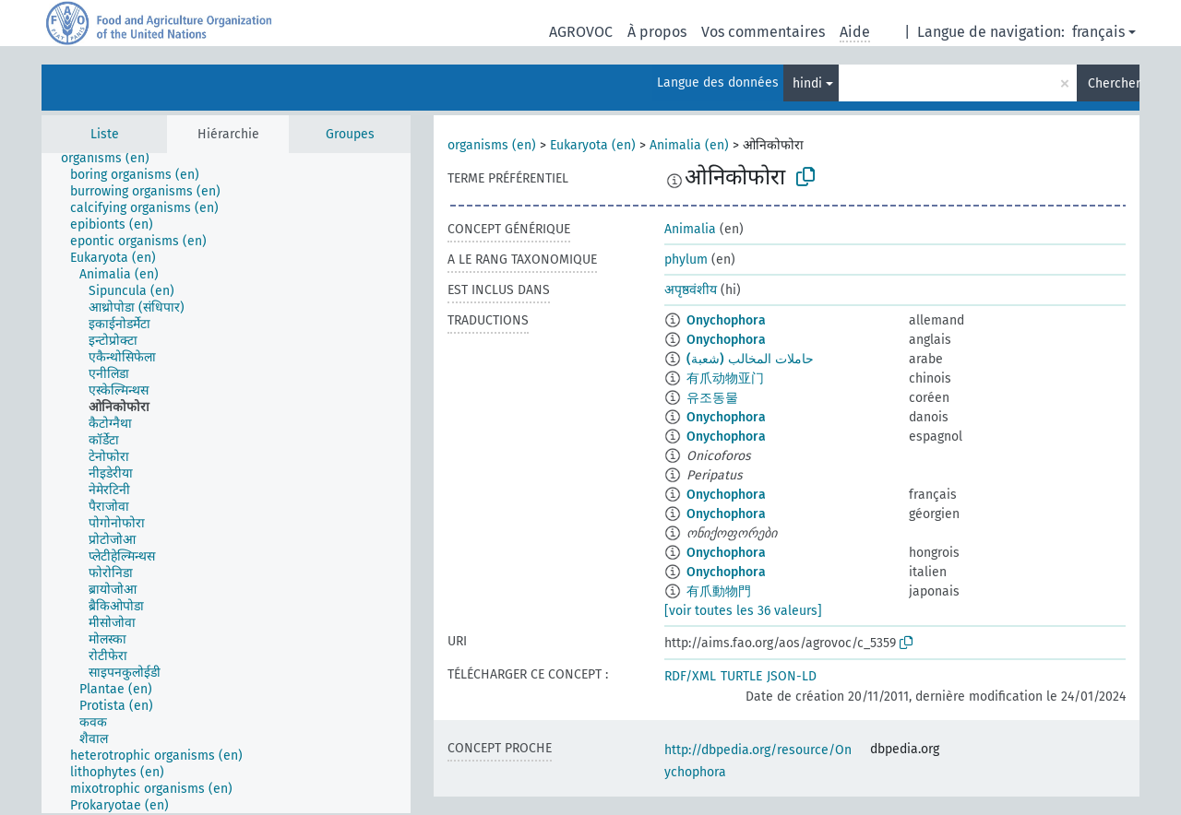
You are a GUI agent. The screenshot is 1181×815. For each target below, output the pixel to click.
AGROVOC (581, 32)
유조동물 (712, 398)
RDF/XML (690, 676)
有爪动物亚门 (725, 378)
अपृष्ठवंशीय (690, 290)
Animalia (690, 229)
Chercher (1113, 83)
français (1098, 32)
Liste (104, 134)
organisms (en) (491, 145)
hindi (807, 83)
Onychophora (726, 320)
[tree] (226, 483)
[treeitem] (113, 158)
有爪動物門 (718, 591)
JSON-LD (792, 676)
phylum (686, 259)
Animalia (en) (689, 145)
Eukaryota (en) (593, 145)
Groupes (350, 134)
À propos (656, 32)
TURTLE (741, 676)
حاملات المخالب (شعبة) (750, 359)
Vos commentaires (763, 32)
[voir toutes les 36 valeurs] (743, 611)
